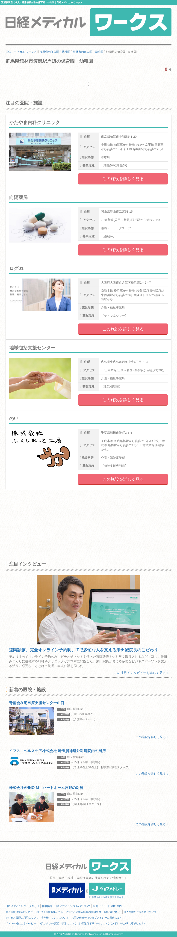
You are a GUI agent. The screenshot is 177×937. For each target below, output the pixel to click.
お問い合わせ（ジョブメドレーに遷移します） (98, 917)
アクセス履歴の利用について (22, 917)
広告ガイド (99, 906)
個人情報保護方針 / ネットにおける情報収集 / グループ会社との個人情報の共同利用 (53, 911)
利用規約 (47, 906)
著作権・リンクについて (55, 917)
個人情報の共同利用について (140, 911)
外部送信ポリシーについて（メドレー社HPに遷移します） (112, 923)
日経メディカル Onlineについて (72, 906)
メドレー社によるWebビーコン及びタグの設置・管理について (41, 923)
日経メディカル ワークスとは (22, 906)
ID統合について (112, 911)
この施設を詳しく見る (123, 178)
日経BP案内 (115, 906)
